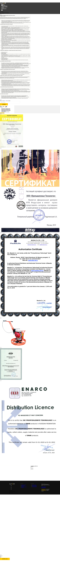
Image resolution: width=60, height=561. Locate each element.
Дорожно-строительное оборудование (5, 108)
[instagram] (11, 485)
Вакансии (22, 485)
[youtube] (11, 487)
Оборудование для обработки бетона (5, 106)
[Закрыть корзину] (0, 553)
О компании (3, 1)
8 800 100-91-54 (43, 485)
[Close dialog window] (0, 12)
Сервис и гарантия (34, 484)
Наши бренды (23, 483)
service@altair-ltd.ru (43, 488)
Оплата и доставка (34, 483)
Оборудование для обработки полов (5, 107)
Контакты (22, 484)
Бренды (3, 3)
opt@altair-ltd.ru (43, 487)
